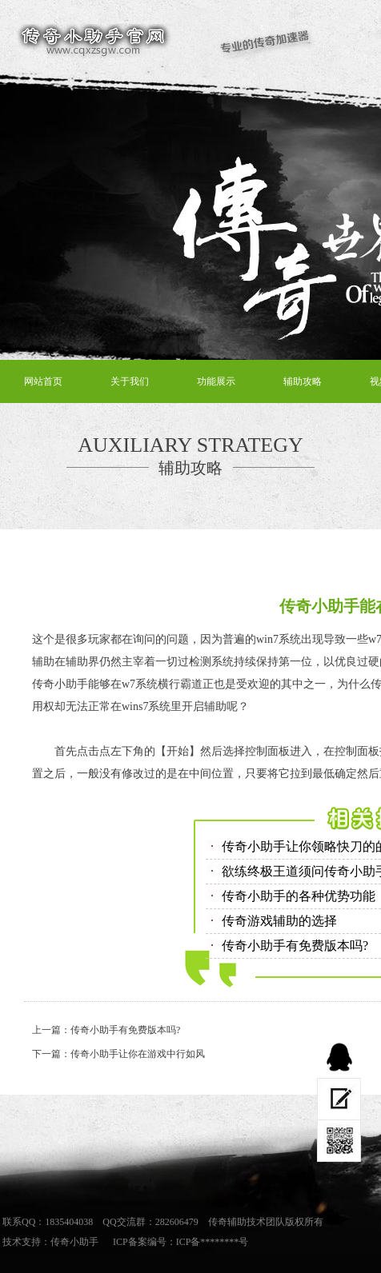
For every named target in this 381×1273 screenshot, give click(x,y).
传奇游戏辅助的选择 (279, 921)
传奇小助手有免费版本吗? (295, 945)
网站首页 (43, 381)
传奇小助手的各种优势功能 (298, 896)
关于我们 (129, 381)
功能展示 (216, 381)
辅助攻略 (302, 381)
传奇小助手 (74, 1241)
